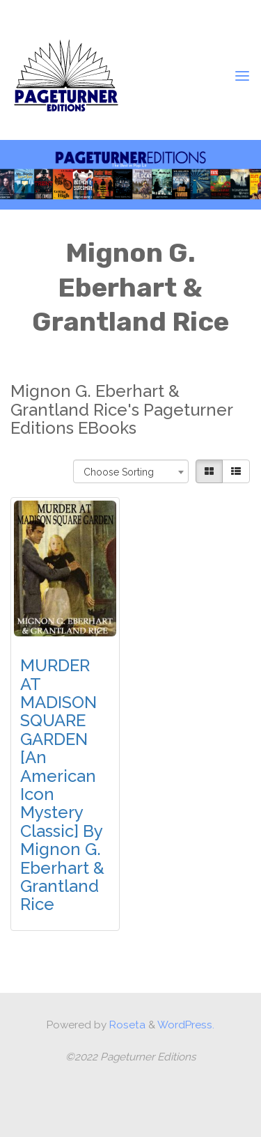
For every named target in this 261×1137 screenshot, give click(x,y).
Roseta (125, 1025)
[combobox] (131, 471)
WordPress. (185, 1025)
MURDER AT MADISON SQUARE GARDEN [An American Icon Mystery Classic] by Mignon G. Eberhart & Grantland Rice (62, 784)
